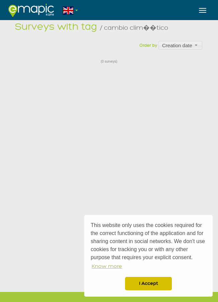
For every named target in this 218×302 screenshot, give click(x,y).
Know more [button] (107, 266)
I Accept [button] (148, 283)
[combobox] (180, 45)
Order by (148, 45)
